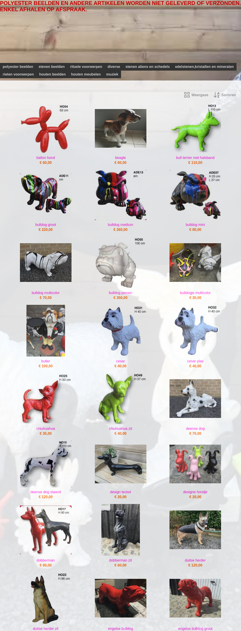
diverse (114, 67)
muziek (112, 74)
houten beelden (52, 74)
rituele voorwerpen (86, 67)
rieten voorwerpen (18, 74)
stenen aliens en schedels (148, 67)
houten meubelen (86, 74)
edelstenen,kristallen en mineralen (204, 67)
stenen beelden (52, 67)
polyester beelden (18, 67)
